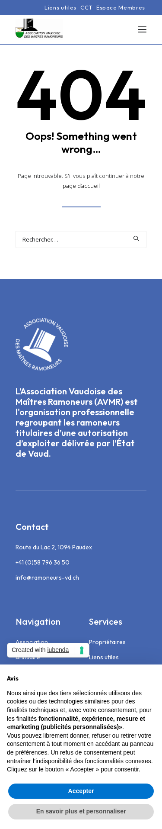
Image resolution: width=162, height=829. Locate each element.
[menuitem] (60, 7)
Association (32, 642)
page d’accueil (81, 186)
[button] (142, 29)
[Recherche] (81, 239)
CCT (86, 7)
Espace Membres (120, 7)
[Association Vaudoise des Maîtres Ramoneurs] (39, 29)
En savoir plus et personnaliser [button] (81, 811)
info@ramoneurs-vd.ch (47, 577)
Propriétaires (107, 642)
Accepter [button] (81, 790)
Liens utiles (60, 7)
